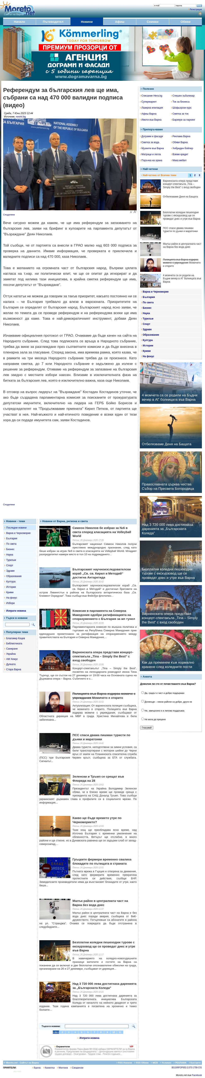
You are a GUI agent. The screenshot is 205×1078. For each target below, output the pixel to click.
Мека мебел (178, 160)
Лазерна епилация (151, 107)
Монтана (62, 1067)
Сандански (76, 1067)
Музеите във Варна (152, 148)
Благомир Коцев (15, 638)
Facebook (197, 1075)
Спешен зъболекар (183, 95)
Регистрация (196, 9)
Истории (11, 587)
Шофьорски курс (181, 107)
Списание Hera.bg (151, 95)
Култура (11, 581)
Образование (14, 576)
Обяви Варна (179, 142)
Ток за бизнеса (180, 101)
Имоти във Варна (151, 119)
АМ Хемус (12, 659)
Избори (10, 603)
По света (11, 543)
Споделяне (9, 214)
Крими (9, 592)
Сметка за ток (179, 113)
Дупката (11, 664)
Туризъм (11, 560)
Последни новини (16, 527)
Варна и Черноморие (18, 533)
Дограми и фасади (151, 136)
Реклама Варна (180, 136)
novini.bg (21, 116)
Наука (9, 554)
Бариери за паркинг (183, 119)
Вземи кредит (179, 154)
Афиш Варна (148, 113)
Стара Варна (13, 669)
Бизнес (10, 549)
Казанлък (49, 1067)
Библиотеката (14, 643)
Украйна (11, 653)
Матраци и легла (150, 154)
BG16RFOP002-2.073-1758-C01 (187, 1067)
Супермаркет (148, 101)
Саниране (12, 648)
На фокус (11, 597)
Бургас (36, 1067)
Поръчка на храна (151, 160)
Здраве (10, 570)
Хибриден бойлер (182, 148)
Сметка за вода (149, 142)
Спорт (9, 565)
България (11, 538)
